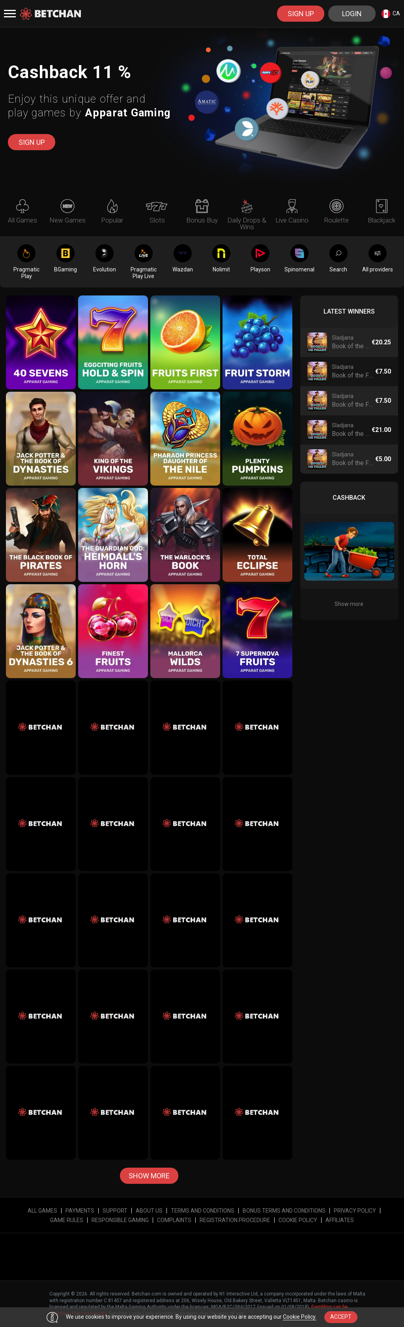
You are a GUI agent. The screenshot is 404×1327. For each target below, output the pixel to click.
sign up (301, 13)
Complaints (174, 1220)
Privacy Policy (355, 1210)
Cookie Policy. (299, 1317)
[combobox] (391, 13)
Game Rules (66, 1220)
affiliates (339, 1220)
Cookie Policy (298, 1220)
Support (115, 1210)
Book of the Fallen (351, 346)
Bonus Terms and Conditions (284, 1210)
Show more (149, 1176)
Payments (79, 1210)
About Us (149, 1210)
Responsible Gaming (120, 1220)
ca (391, 13)
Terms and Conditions (202, 1210)
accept (341, 1317)
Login (352, 13)
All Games (42, 1210)
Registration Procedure (235, 1220)
